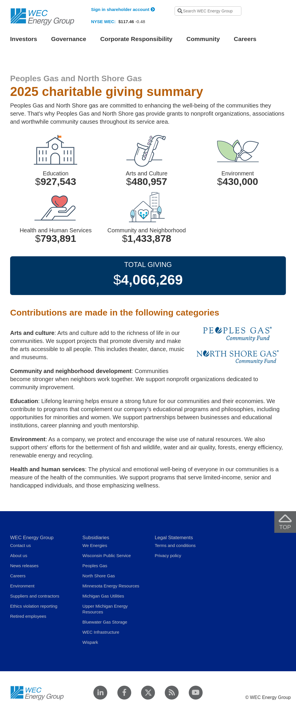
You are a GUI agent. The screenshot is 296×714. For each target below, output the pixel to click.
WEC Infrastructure (100, 632)
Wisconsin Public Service (106, 555)
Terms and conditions (175, 545)
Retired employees (28, 616)
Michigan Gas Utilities (103, 596)
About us (18, 555)
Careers (245, 39)
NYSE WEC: (103, 21)
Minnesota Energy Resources (110, 585)
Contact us (20, 545)
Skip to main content (63, 3)
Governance (68, 39)
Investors (23, 39)
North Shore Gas (98, 575)
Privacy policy (168, 555)
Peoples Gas (94, 565)
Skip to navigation (26, 3)
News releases (24, 565)
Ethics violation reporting (33, 606)
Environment (22, 585)
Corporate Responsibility (136, 39)
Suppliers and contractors (34, 596)
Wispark (90, 642)
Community (203, 39)
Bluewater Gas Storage (104, 622)
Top (287, 522)
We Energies (94, 545)
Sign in (123, 9)
